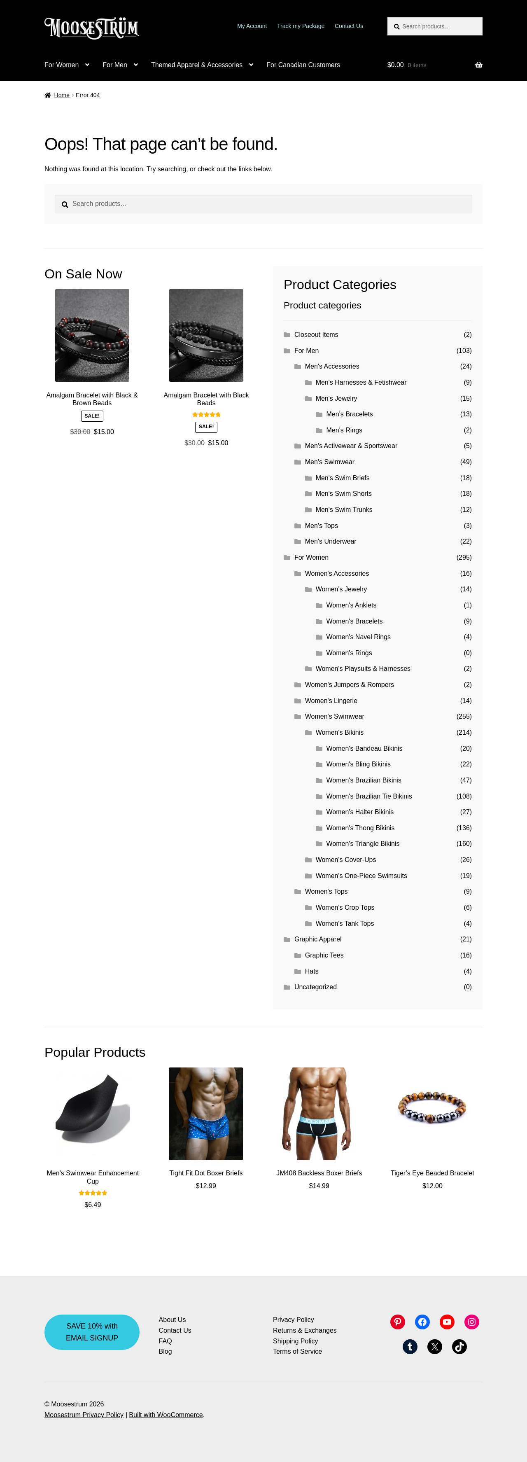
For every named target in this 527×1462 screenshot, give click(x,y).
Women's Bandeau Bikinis (364, 748)
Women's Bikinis (340, 732)
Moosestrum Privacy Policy (84, 1414)
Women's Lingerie (331, 700)
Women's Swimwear (334, 716)
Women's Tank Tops (345, 923)
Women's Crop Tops (345, 907)
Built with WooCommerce (166, 1414)
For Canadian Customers (303, 64)
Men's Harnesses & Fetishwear (361, 382)
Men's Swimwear (329, 461)
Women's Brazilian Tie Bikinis (369, 796)
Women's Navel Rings (358, 636)
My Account (252, 26)
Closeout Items (316, 334)
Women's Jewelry (341, 589)
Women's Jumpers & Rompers (349, 684)
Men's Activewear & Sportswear (351, 445)
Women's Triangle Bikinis (363, 843)
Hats (312, 971)
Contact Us (349, 26)
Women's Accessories (337, 573)
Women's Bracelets (354, 621)
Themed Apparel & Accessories (197, 64)
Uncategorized (315, 986)
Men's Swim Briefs (343, 477)
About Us (172, 1319)
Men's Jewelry (336, 398)
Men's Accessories (332, 366)
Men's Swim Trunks (344, 509)
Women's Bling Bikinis (358, 764)
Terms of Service (297, 1351)
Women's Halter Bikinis (360, 811)
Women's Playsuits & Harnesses (363, 668)
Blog (165, 1351)
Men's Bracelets (349, 414)
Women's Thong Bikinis (360, 827)
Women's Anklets (351, 605)
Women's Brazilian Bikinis (363, 780)
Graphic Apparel (318, 939)
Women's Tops (326, 891)
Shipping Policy (295, 1341)
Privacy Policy (293, 1319)
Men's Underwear (331, 541)
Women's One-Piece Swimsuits (361, 875)
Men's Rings (344, 430)
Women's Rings (349, 652)
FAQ (165, 1341)
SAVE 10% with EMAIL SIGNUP (92, 1332)
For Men (115, 64)
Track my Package (300, 26)
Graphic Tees (324, 955)
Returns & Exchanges (305, 1330)
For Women (61, 64)
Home (62, 95)
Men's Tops (321, 525)
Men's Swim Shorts (344, 493)
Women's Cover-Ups (346, 859)
